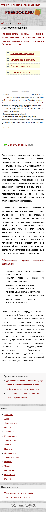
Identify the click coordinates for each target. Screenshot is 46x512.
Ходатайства (10, 440)
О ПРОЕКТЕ (16, 5)
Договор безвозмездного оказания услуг (24, 381)
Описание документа (20, 66)
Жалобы (8, 445)
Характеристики (11, 457)
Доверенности (10, 423)
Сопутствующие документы (23, 60)
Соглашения (10, 453)
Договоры (8, 415)
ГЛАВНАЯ (5, 5)
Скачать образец (17, 145)
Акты (6, 419)
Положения (9, 475)
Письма (7, 427)
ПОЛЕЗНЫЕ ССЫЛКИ (33, 5)
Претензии (9, 449)
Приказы (8, 462)
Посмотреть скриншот (21, 72)
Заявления (9, 432)
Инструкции (9, 470)
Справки (8, 466)
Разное (7, 479)
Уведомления (10, 436)
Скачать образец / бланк (22, 54)
